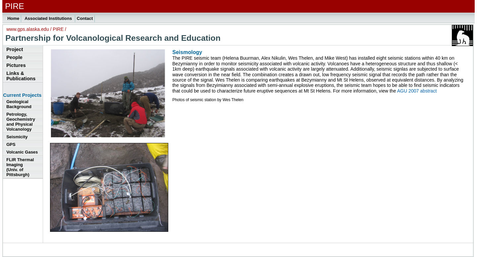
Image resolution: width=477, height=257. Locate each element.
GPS (10, 144)
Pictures (16, 65)
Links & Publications (20, 76)
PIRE (58, 29)
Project (14, 49)
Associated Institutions (49, 18)
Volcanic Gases (22, 152)
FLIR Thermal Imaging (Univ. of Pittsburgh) (20, 167)
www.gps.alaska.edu (27, 29)
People (14, 57)
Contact (85, 18)
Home (13, 18)
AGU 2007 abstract (417, 91)
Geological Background (18, 104)
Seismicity (16, 136)
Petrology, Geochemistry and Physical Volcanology (20, 122)
